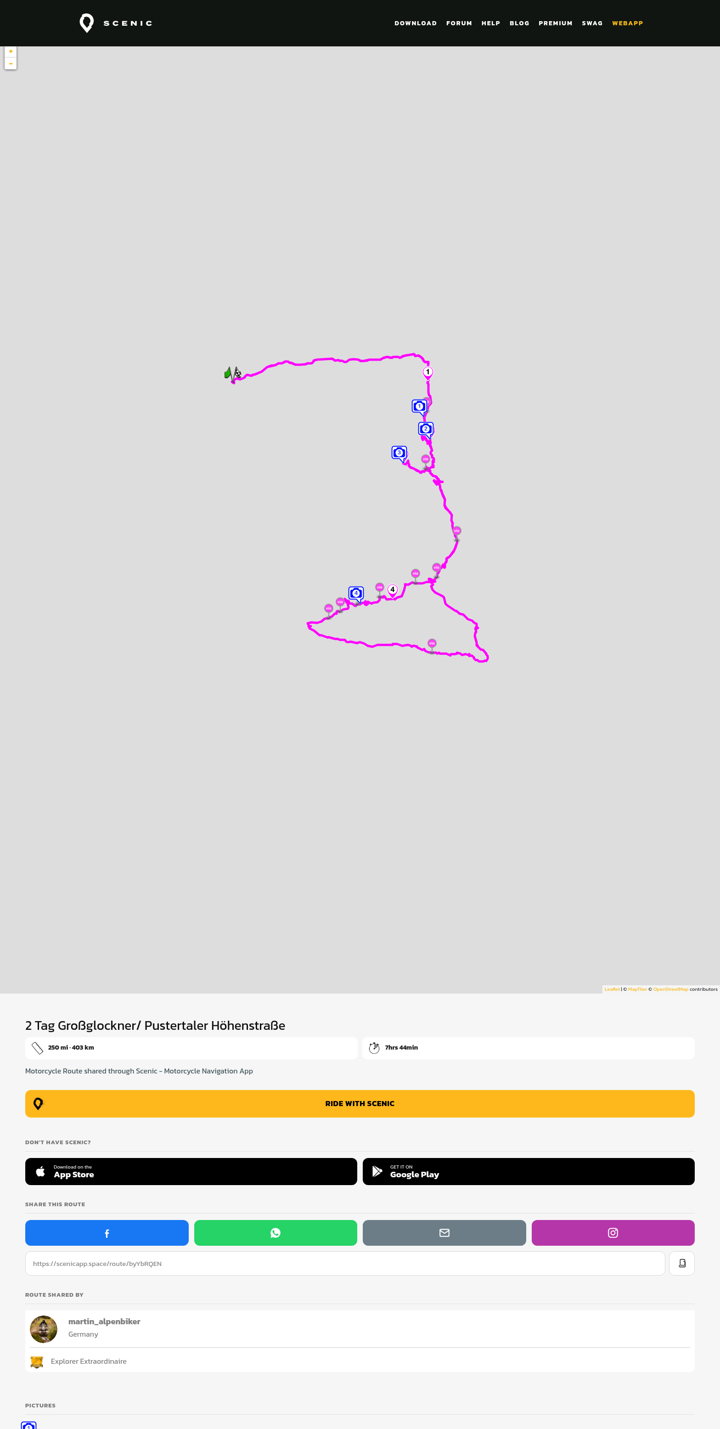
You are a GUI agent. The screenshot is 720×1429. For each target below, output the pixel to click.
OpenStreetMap (670, 989)
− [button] (10, 63)
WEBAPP (627, 23)
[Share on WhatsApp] (275, 1233)
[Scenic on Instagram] (613, 1233)
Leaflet (612, 989)
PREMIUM (556, 23)
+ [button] (10, 51)
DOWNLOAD (416, 23)
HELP (491, 23)
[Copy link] (682, 1263)
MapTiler (637, 989)
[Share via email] (444, 1233)
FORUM (459, 23)
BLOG (519, 23)
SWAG (592, 23)
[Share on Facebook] (107, 1233)
